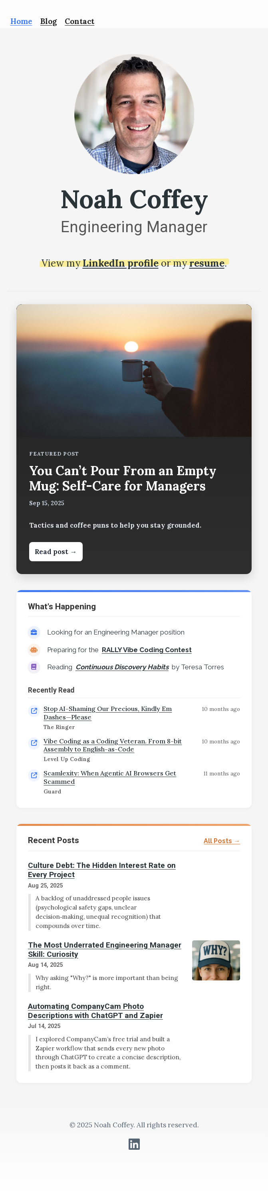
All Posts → (222, 841)
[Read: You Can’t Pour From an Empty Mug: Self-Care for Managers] (134, 439)
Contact (79, 21)
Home (21, 21)
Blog (48, 21)
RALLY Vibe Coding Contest (147, 650)
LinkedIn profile (121, 263)
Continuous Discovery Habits (122, 667)
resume (206, 263)
